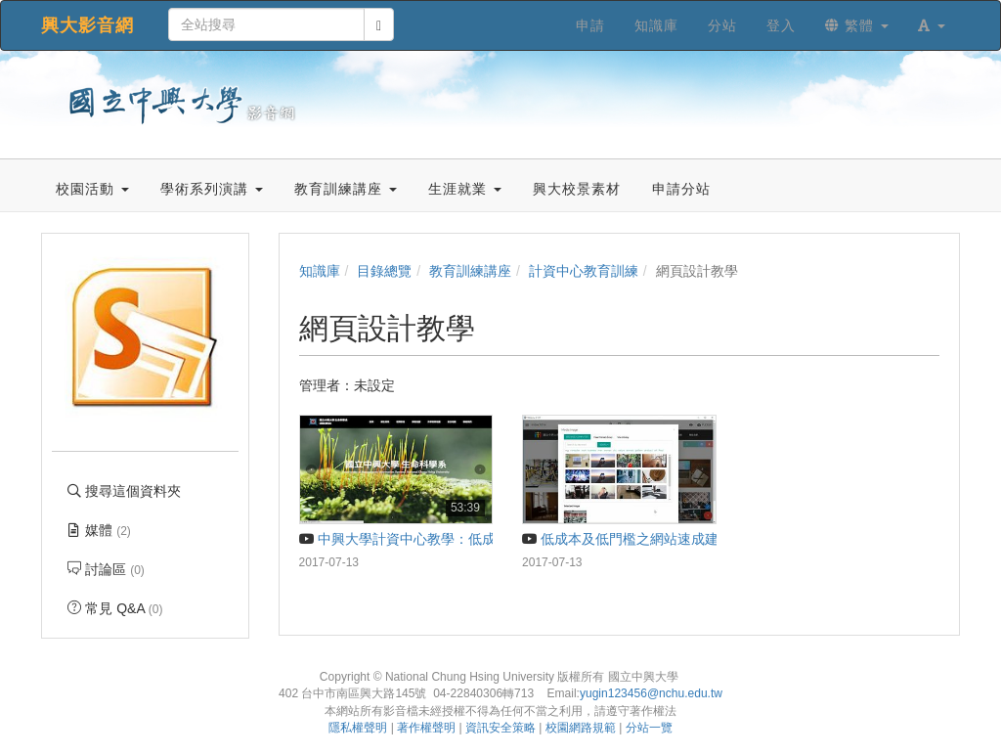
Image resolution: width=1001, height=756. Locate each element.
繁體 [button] (857, 25)
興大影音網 (87, 25)
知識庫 (319, 271)
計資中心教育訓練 (583, 271)
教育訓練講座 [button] (345, 189)
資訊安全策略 (500, 727)
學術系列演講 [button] (211, 189)
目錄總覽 (384, 271)
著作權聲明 (426, 727)
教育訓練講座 (470, 271)
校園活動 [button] (92, 189)
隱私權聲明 (357, 727)
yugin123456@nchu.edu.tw (651, 693)
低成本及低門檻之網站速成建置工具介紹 (654, 539)
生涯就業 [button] (464, 189)
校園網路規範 (580, 727)
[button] (931, 25)
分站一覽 (649, 727)
